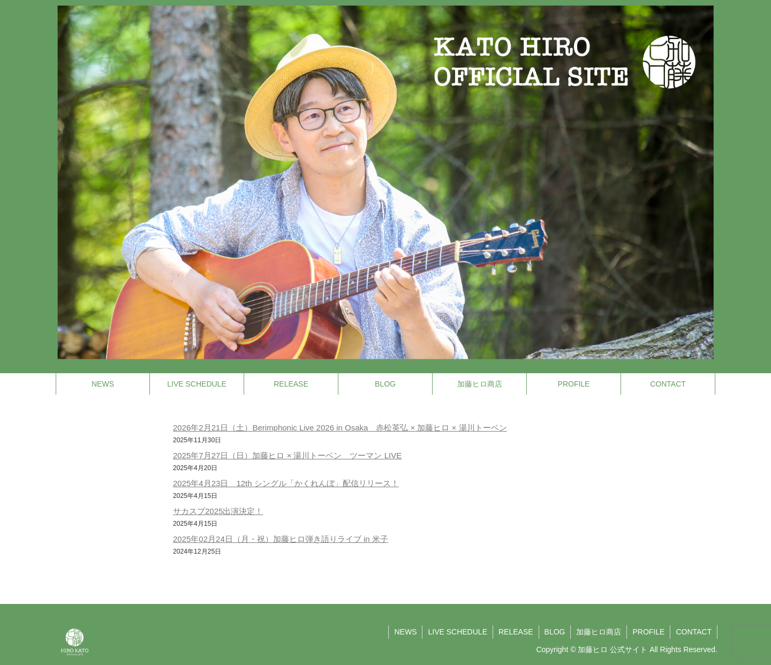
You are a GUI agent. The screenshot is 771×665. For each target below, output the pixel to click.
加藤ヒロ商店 (598, 632)
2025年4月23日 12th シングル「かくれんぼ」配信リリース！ (286, 483)
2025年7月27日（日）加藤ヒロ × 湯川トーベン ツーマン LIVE (287, 455)
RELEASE (515, 632)
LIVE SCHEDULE (457, 632)
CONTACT (694, 632)
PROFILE (648, 632)
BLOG (555, 632)
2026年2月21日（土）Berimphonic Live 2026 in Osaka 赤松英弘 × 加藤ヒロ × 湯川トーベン (340, 427)
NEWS (405, 632)
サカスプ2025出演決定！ (218, 511)
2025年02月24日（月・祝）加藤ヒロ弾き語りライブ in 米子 (280, 538)
